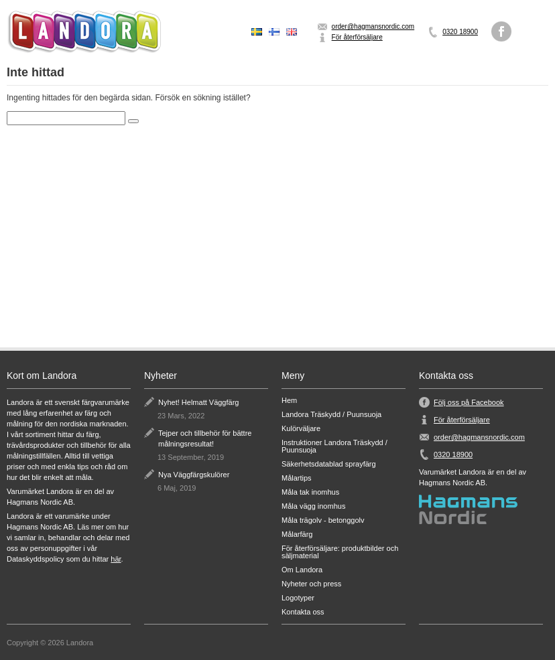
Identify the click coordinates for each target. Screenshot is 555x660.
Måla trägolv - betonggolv (323, 520)
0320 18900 (460, 31)
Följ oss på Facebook (469, 402)
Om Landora (302, 570)
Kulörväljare (301, 428)
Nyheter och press (311, 584)
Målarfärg (297, 534)
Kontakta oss (303, 612)
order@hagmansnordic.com (373, 26)
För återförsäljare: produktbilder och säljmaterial (340, 552)
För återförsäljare (357, 37)
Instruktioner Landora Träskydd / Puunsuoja (334, 446)
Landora (84, 32)
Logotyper (298, 598)
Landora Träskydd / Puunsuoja (331, 414)
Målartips (297, 478)
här (116, 559)
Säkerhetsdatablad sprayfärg (329, 464)
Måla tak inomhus (310, 492)
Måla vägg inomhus (313, 506)
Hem (289, 400)
